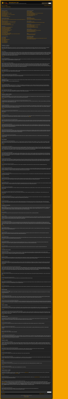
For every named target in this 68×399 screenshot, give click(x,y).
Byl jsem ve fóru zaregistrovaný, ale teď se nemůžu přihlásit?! (8, 14)
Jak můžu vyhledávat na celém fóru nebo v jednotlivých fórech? (33, 24)
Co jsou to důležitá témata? (4, 41)
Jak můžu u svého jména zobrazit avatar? (6, 23)
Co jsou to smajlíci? (4, 38)
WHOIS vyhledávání (4, 382)
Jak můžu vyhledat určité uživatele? (30, 26)
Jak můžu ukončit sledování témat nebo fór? (31, 31)
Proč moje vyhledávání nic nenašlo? (31, 25)
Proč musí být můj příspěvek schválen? (6, 34)
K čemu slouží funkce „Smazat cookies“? (6, 16)
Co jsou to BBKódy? (4, 37)
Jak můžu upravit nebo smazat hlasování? (6, 30)
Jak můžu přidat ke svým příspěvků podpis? (6, 28)
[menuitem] (7, 5)
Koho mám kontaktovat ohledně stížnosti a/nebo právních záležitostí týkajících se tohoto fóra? (37, 38)
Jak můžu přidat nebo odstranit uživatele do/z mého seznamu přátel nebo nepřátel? (36, 22)
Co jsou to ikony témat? (4, 42)
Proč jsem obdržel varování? (5, 32)
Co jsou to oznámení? (4, 40)
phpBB (30, 116)
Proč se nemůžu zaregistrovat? (5, 12)
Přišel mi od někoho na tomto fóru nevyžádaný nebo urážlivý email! (34, 19)
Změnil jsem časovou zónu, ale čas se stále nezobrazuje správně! (9, 21)
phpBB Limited (26, 372)
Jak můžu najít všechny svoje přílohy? (31, 34)
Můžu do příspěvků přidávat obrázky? (6, 39)
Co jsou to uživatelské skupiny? (30, 12)
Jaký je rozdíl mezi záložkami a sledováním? (31, 29)
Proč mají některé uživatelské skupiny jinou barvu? (32, 14)
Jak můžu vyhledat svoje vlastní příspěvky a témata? (32, 27)
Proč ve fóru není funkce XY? (30, 37)
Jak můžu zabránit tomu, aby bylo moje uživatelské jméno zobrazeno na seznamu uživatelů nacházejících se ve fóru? (13, 19)
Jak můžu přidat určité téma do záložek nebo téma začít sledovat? (34, 30)
